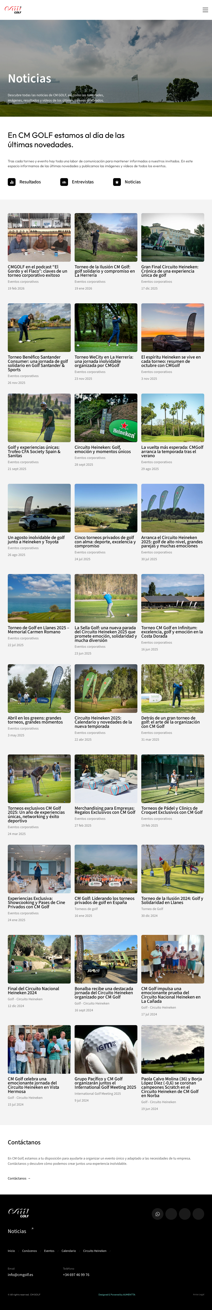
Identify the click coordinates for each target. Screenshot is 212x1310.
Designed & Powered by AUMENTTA (117, 1294)
